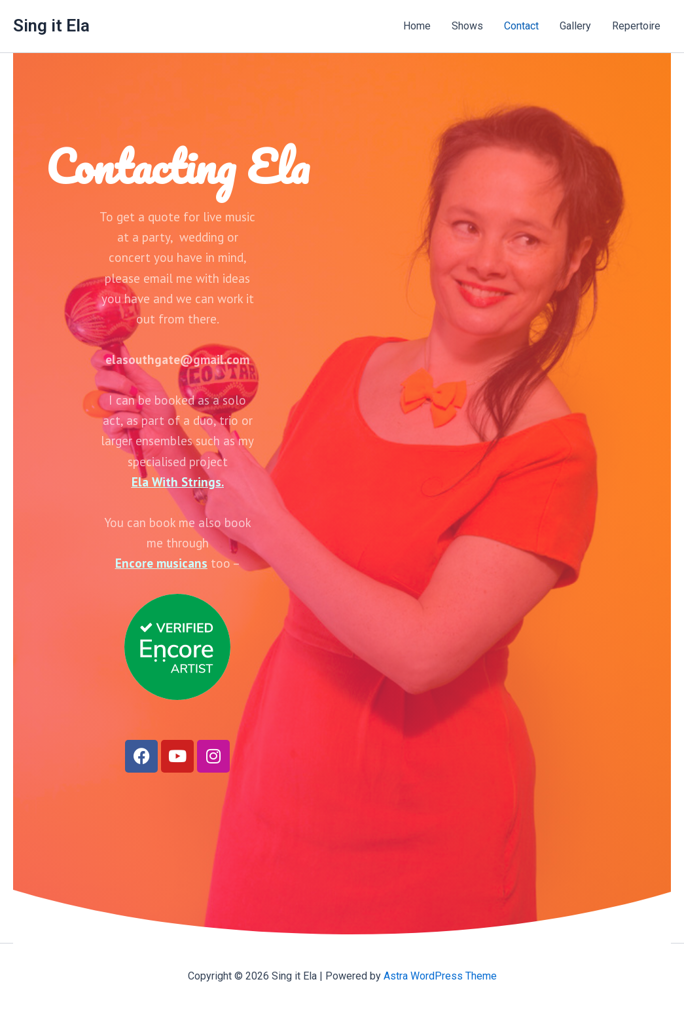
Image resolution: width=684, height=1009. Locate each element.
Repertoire (636, 26)
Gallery (575, 26)
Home (417, 26)
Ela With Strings (176, 482)
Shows (467, 26)
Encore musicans (161, 563)
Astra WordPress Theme (440, 976)
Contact (521, 26)
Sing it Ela (51, 25)
